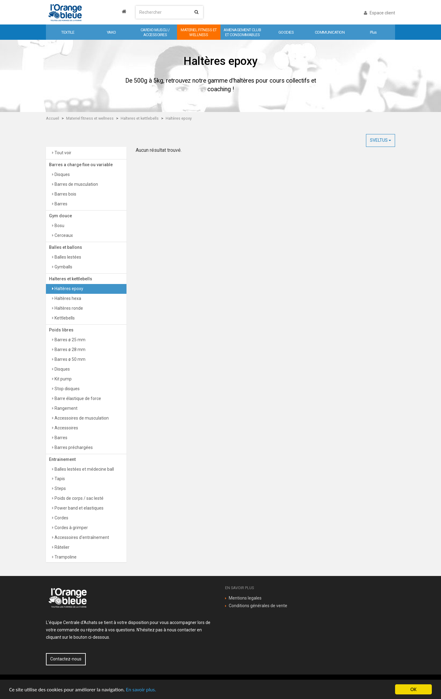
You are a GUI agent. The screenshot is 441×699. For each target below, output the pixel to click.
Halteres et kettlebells (140, 118)
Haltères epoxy (179, 118)
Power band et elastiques (79, 508)
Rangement (65, 408)
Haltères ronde (68, 308)
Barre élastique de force (77, 398)
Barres (60, 203)
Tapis (59, 478)
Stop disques (67, 388)
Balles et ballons (65, 247)
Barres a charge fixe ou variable (81, 164)
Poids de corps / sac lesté (79, 498)
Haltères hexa (67, 298)
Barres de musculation (76, 184)
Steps (60, 488)
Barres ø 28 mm (69, 349)
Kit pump (63, 378)
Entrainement (62, 459)
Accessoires (66, 427)
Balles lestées (67, 257)
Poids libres (61, 329)
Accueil (52, 118)
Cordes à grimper (71, 527)
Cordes (61, 517)
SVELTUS (380, 140)
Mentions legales (245, 598)
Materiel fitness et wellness (90, 118)
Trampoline (65, 557)
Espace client (379, 12)
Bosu (59, 225)
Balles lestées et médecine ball (84, 469)
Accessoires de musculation (81, 418)
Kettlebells (64, 318)
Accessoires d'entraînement (81, 537)
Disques (62, 174)
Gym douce (60, 215)
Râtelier (62, 547)
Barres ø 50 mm (69, 359)
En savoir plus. (141, 689)
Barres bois (65, 194)
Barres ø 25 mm (69, 339)
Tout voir (62, 152)
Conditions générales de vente (258, 605)
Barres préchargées (73, 447)
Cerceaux (63, 235)
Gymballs (63, 266)
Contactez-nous (65, 658)
